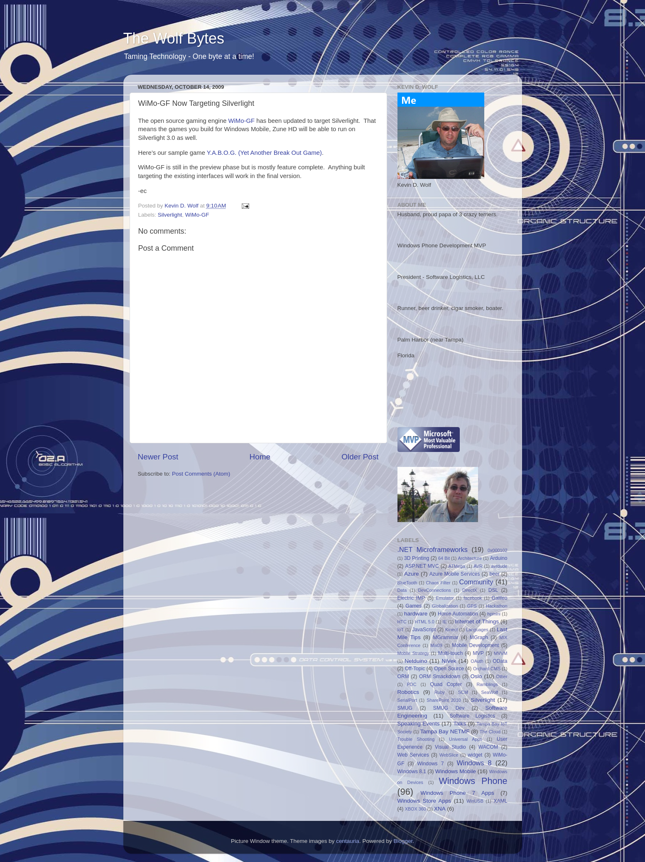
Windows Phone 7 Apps (457, 793)
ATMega (457, 566)
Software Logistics (472, 716)
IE (445, 621)
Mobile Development (475, 645)
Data (402, 590)
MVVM (500, 653)
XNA (440, 809)
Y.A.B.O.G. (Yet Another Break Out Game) (264, 152)
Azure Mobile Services (454, 574)
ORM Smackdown (439, 676)
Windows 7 (430, 764)
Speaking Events (418, 723)
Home (260, 456)
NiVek (448, 661)
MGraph (479, 637)
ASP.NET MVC (422, 566)
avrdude (499, 566)
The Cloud (490, 731)
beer (494, 574)
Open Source (449, 669)
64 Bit (444, 558)
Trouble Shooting (416, 739)
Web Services (413, 755)
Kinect (451, 629)
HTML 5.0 (424, 621)
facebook (473, 598)
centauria (347, 841)
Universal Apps (465, 739)
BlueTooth (407, 582)
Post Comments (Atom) (201, 474)
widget (475, 755)
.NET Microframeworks (432, 549)
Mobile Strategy (413, 653)
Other (502, 676)
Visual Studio (450, 747)
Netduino (416, 661)
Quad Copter (446, 684)
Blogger (402, 841)
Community (476, 582)
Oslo (476, 676)
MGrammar (445, 637)
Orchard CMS (486, 668)
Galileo (500, 598)
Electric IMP (411, 598)
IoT (400, 629)
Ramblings (487, 684)
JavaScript (424, 629)
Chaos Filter (438, 582)
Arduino (499, 558)
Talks (459, 723)
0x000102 (497, 550)
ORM (403, 676)
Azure (411, 574)
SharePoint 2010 (444, 700)
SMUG (404, 708)
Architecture (470, 558)
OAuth (477, 661)
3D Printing (416, 558)
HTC (402, 621)
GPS (472, 605)
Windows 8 (474, 763)
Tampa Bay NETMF (444, 731)
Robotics (408, 692)
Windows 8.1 (412, 771)
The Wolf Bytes (173, 38)
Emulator (445, 598)
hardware (415, 613)
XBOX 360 (415, 808)
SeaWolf (489, 692)
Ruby (439, 692)
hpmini (493, 613)
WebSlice (448, 754)
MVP (478, 653)
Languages (477, 629)
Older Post (359, 456)
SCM (463, 692)
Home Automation (458, 614)
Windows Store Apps (424, 801)
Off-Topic (415, 669)
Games (413, 606)
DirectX (469, 590)
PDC (412, 684)
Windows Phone (473, 781)
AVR (477, 566)
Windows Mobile (455, 771)
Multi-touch (450, 653)
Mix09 (436, 645)
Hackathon (497, 605)
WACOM (488, 747)
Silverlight (170, 215)
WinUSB (474, 801)
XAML (500, 801)
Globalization (445, 605)
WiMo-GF (241, 120)
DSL (493, 590)
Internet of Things (477, 621)
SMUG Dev (449, 708)
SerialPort (407, 700)
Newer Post (158, 456)
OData (500, 661)
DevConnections (434, 590)
